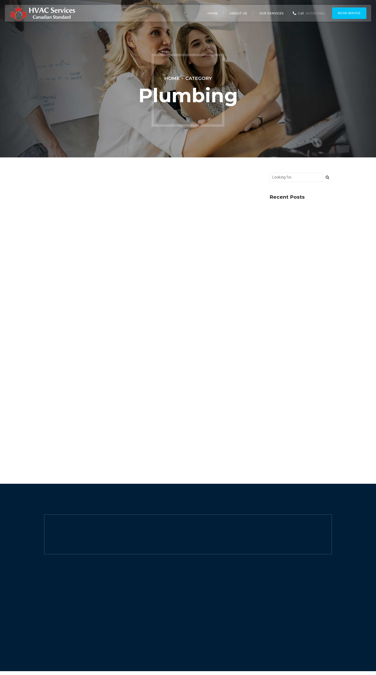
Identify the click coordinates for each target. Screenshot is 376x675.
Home (212, 13)
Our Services (271, 13)
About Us (238, 13)
